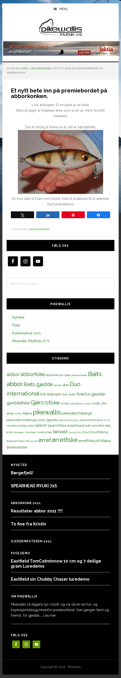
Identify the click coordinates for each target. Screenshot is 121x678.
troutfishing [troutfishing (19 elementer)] (99, 432)
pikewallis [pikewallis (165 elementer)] (47, 412)
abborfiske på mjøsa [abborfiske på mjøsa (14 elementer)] (58, 375)
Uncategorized (38, 229)
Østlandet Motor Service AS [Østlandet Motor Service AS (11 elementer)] (22, 441)
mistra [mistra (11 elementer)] (18, 413)
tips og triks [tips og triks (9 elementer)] (75, 432)
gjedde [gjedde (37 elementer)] (98, 394)
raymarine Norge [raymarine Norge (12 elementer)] (17, 425)
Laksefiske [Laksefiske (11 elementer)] (76, 403)
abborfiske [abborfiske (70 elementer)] (32, 374)
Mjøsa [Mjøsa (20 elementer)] (27, 413)
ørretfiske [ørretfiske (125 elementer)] (65, 439)
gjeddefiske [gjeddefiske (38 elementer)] (18, 402)
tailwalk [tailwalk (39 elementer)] (60, 431)
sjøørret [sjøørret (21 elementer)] (41, 425)
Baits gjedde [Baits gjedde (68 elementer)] (38, 384)
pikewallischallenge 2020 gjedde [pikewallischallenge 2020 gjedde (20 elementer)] (32, 420)
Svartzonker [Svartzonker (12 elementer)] (44, 432)
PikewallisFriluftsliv (60, 28)
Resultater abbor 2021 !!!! (37, 511)
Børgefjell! (22, 472)
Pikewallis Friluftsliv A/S (30, 341)
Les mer (49, 615)
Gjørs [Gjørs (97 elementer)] (37, 402)
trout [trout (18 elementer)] (86, 432)
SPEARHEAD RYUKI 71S (34, 485)
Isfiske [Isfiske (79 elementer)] (52, 403)
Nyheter (18, 317)
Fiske (16, 325)
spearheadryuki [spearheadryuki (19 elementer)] (79, 425)
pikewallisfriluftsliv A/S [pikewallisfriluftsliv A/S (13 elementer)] (94, 420)
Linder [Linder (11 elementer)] (87, 403)
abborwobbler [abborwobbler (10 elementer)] (79, 375)
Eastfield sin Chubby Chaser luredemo (50, 579)
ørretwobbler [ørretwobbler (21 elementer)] (17, 447)
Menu (63, 9)
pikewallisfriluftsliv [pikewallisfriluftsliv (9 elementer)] (68, 420)
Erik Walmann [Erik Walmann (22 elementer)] (51, 394)
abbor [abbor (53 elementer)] (13, 374)
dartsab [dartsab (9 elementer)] (57, 385)
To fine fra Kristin (28, 524)
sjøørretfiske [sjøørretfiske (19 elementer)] (57, 425)
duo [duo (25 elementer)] (66, 385)
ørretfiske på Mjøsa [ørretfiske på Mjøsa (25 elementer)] (95, 441)
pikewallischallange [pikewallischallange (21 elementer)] (77, 413)
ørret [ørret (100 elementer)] (45, 440)
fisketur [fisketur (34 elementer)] (83, 394)
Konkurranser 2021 (26, 333)
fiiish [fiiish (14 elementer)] (65, 394)
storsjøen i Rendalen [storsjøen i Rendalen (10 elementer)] (25, 432)
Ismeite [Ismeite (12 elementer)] (64, 403)
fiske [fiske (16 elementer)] (72, 394)
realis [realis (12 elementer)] (31, 425)
